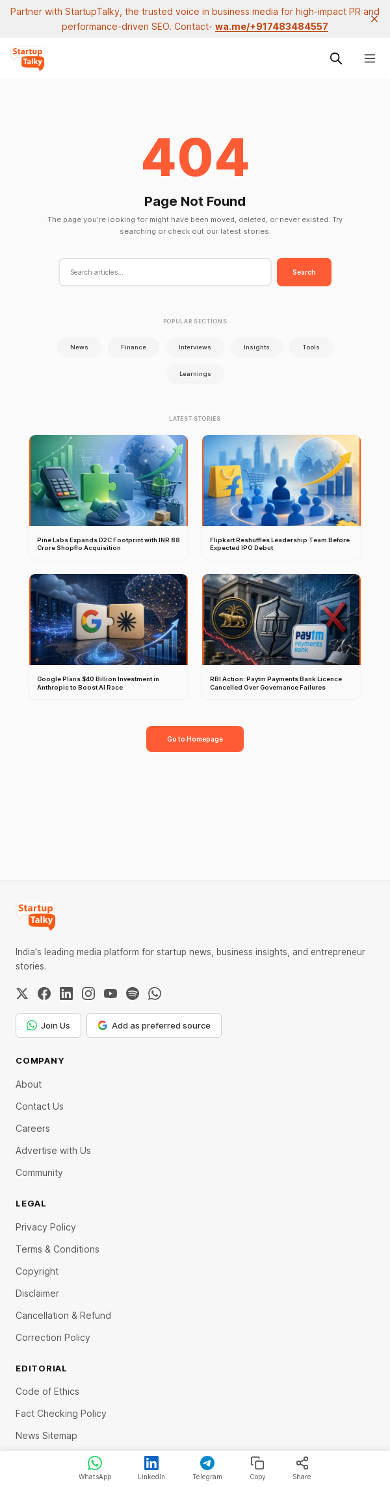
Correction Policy (53, 1337)
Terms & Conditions (57, 1249)
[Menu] (370, 58)
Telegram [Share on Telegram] (207, 1468)
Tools (311, 347)
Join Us (48, 1025)
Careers (33, 1128)
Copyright (37, 1271)
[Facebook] (44, 993)
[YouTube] (110, 993)
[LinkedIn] (66, 993)
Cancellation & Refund (63, 1315)
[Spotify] (132, 993)
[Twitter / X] (22, 993)
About (29, 1084)
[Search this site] (336, 58)
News (79, 347)
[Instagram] (88, 993)
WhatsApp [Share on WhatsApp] (95, 1468)
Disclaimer (37, 1293)
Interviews (195, 347)
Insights (257, 347)
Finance (133, 347)
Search (304, 272)
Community (39, 1172)
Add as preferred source (154, 1025)
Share (301, 1468)
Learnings (195, 373)
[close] (374, 18)
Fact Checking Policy (61, 1413)
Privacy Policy (46, 1226)
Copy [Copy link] (258, 1468)
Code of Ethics (47, 1391)
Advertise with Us (53, 1150)
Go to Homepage (195, 739)
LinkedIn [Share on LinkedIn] (151, 1468)
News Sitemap (46, 1435)
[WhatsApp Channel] (154, 993)
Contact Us (40, 1106)
